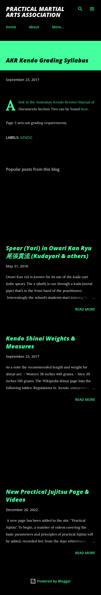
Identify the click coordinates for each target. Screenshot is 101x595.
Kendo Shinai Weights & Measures (40, 342)
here (84, 109)
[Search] (80, 9)
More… (58, 27)
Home (11, 27)
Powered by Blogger (50, 581)
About (34, 27)
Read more (85, 309)
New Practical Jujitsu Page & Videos (47, 495)
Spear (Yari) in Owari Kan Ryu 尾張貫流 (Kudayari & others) (49, 252)
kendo (26, 137)
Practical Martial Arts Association (35, 12)
